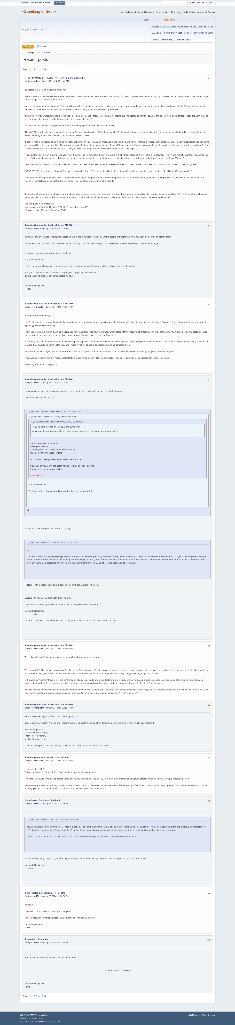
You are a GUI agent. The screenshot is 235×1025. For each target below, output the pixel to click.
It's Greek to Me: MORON (56, 757)
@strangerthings (40, 431)
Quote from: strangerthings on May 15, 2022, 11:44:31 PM (58, 422)
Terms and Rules (200, 1015)
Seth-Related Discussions (38, 893)
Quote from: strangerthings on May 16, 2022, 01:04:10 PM (54, 412)
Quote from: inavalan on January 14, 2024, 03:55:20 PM (54, 819)
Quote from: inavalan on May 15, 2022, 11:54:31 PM (54, 417)
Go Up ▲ (211, 1015)
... (39, 69)
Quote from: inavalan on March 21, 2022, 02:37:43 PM (53, 542)
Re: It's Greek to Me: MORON (58, 225)
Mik (37, 228)
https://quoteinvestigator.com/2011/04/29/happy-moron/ (51, 716)
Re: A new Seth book (49, 800)
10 (42, 69)
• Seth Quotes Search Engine (163, 26)
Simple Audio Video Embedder (31, 1018)
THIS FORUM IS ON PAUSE (39, 78)
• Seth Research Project (187, 26)
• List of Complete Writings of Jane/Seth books (170, 39)
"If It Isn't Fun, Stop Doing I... (70, 78)
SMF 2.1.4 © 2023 (27, 1015)
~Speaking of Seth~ (39, 11)
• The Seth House (205, 26)
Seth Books (31, 800)
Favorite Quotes (33, 225)
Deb (38, 81)
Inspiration (30, 939)
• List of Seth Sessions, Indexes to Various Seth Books (189, 33)
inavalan (40, 307)
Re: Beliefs (59, 893)
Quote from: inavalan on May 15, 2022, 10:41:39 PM (58, 427)
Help (190, 1015)
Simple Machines (41, 1015)
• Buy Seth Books (158, 33)
